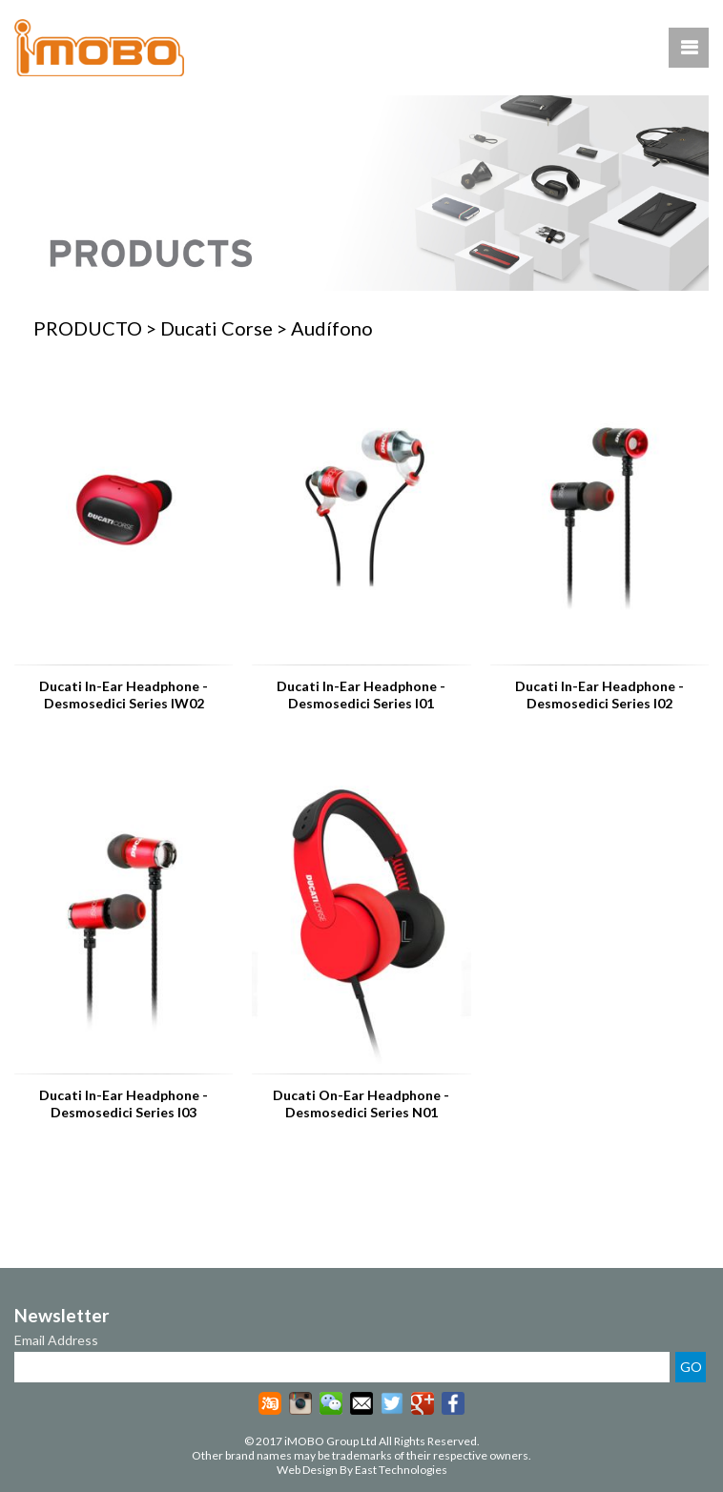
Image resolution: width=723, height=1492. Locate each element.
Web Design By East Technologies (362, 1469)
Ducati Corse (216, 328)
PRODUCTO (87, 328)
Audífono (332, 328)
